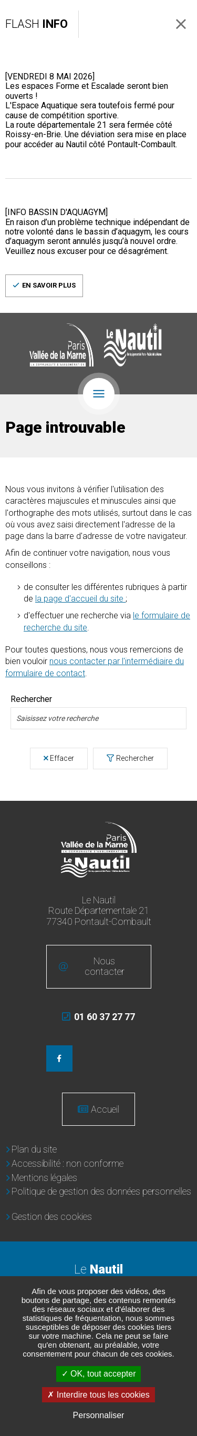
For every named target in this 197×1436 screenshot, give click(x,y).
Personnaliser (99, 1415)
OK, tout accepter (98, 1373)
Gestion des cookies (52, 1216)
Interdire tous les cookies (98, 1394)
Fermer (180, 23)
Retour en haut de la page (181, 816)
